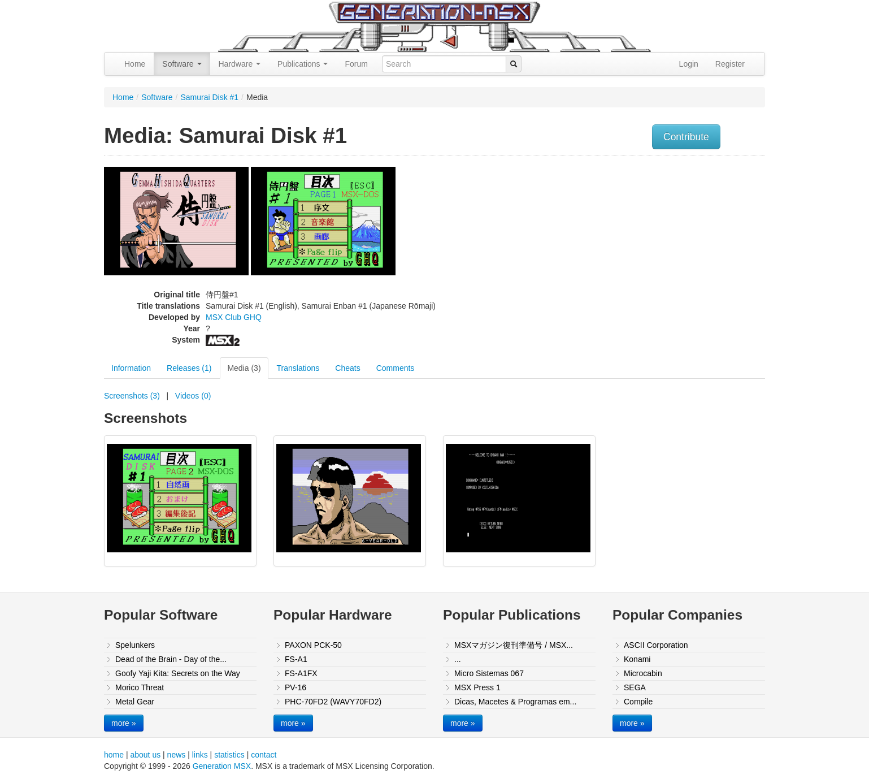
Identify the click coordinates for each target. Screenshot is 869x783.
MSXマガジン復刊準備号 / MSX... (513, 645)
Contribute (686, 136)
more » (123, 723)
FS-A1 (296, 659)
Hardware (240, 63)
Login (688, 63)
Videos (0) (193, 395)
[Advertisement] (651, 240)
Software (181, 63)
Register (730, 63)
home (114, 754)
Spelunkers (135, 645)
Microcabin (643, 673)
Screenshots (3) (132, 395)
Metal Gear (134, 701)
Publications (302, 63)
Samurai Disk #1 (209, 97)
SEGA (635, 687)
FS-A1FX (301, 673)
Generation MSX (222, 766)
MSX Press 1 (477, 687)
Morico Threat (139, 687)
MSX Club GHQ (234, 317)
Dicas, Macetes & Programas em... (515, 701)
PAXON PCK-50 (313, 645)
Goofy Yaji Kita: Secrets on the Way (177, 673)
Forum (356, 63)
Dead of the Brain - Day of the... (171, 659)
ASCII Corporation (656, 645)
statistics (229, 754)
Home (134, 63)
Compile (638, 701)
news (176, 754)
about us (145, 754)
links (200, 754)
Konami (637, 659)
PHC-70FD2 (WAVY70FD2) (333, 701)
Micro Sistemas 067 (489, 673)
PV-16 (295, 687)
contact (263, 754)
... (457, 659)
